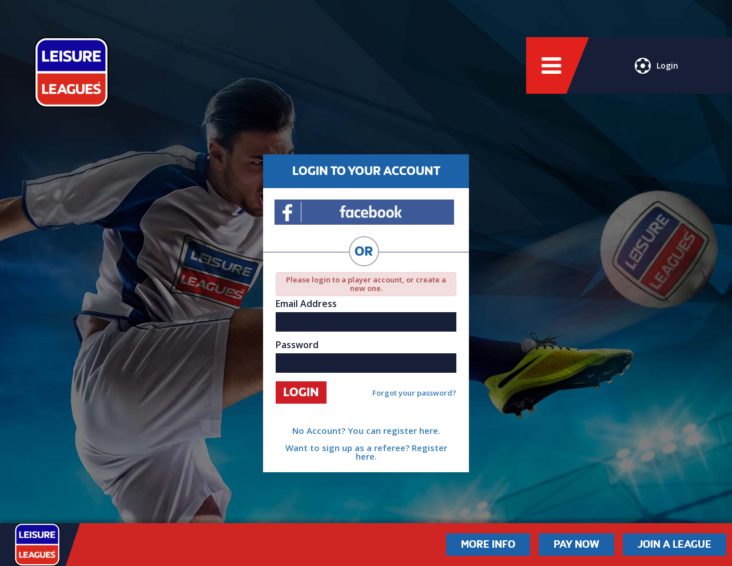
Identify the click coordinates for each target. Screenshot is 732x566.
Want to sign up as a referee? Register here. (366, 452)
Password (297, 344)
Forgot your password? (414, 393)
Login (656, 66)
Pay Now (576, 544)
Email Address (306, 303)
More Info (488, 544)
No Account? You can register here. (366, 430)
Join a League (674, 544)
